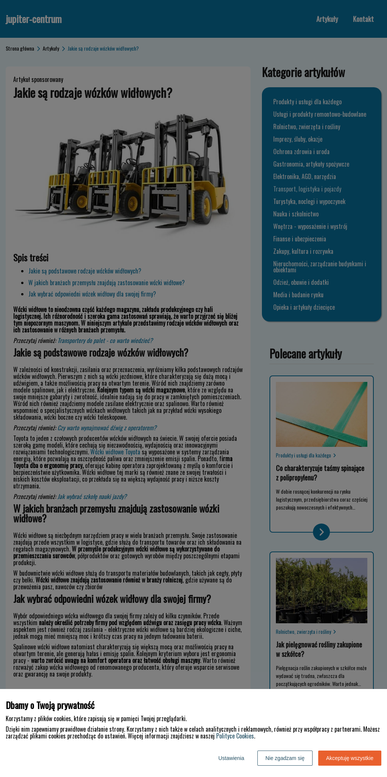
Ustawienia (231, 758)
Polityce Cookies (235, 735)
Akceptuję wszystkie (349, 758)
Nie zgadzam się (285, 758)
